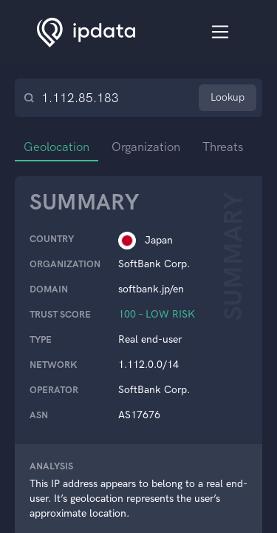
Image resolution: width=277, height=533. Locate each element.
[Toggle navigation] (220, 32)
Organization (149, 146)
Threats (229, 146)
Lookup (227, 97)
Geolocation (58, 146)
